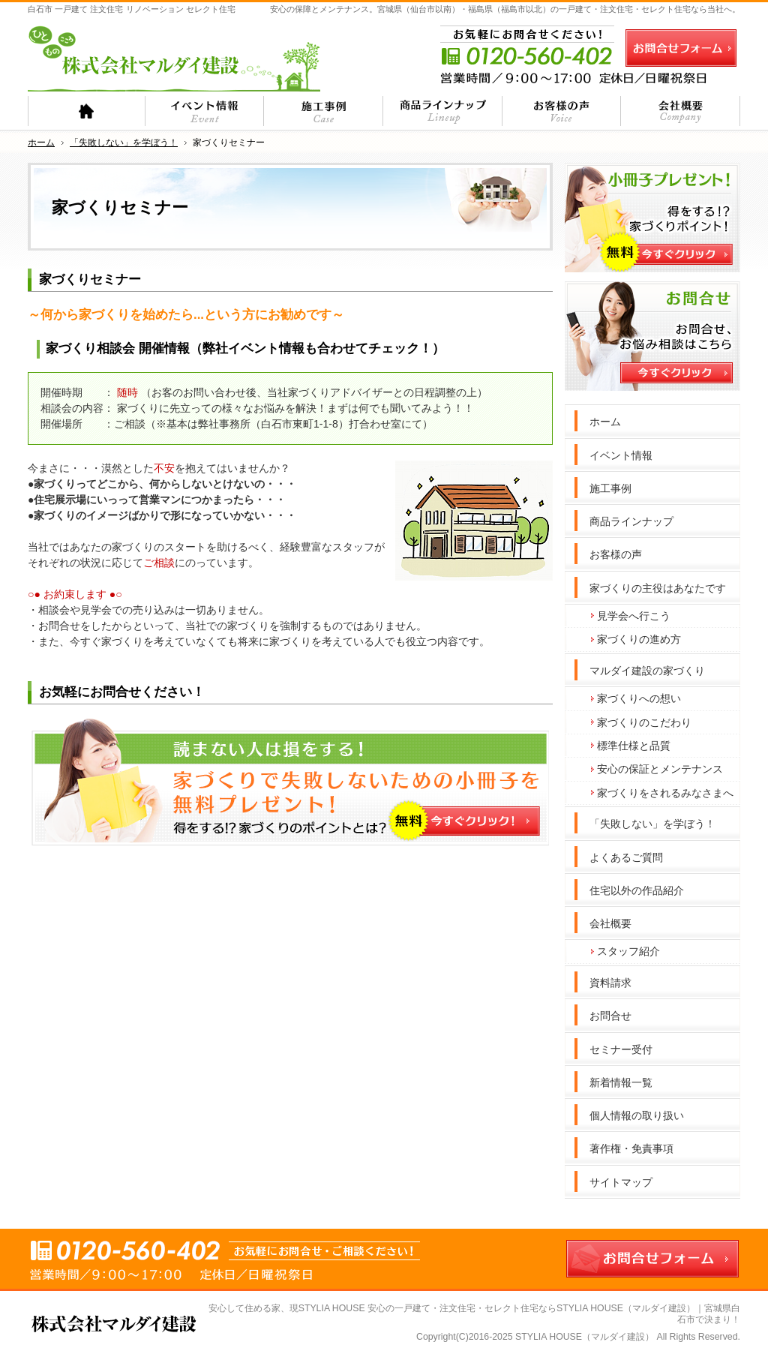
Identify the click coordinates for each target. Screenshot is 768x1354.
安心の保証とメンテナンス (660, 769)
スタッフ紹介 (628, 951)
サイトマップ (621, 1182)
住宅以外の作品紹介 (637, 890)
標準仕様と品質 (633, 746)
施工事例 (611, 488)
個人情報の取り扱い (637, 1115)
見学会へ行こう (633, 616)
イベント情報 (621, 455)
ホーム (605, 422)
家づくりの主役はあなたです (658, 588)
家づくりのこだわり (644, 722)
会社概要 (611, 923)
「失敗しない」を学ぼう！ (653, 824)
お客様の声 (616, 554)
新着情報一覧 (621, 1082)
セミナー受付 (621, 1049)
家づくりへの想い (639, 698)
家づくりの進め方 (639, 639)
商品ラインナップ (632, 521)
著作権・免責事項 (632, 1148)
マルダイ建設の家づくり (647, 671)
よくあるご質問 (626, 857)
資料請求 (611, 983)
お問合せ (611, 1016)
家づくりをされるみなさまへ (665, 793)
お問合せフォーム (681, 48)
